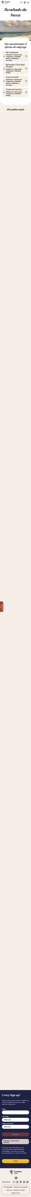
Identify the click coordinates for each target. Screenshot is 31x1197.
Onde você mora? (8, 1123)
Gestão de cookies (19, 1190)
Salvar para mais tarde (26, 56)
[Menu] (28, 2)
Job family (5, 1116)
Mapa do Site (15, 1193)
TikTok (13, 1182)
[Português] (24, 2)
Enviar (15, 1161)
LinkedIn (23, 1182)
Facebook (20, 1182)
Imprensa (9, 1190)
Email (3, 1109)
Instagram (17, 1182)
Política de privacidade (20, 1187)
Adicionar (15, 1134)
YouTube (27, 1182)
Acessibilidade (8, 1187)
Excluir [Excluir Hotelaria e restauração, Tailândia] (28, 1141)
